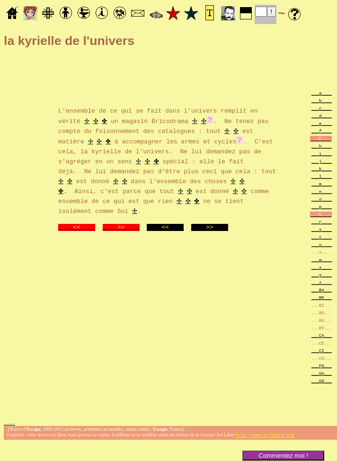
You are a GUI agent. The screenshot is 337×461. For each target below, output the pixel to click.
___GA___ (321, 373)
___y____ (321, 275)
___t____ (321, 237)
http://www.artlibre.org (264, 436)
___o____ (321, 199)
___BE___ (321, 297)
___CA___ (321, 335)
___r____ (321, 222)
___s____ (321, 229)
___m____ (321, 184)
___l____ (321, 176)
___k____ (321, 169)
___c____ (321, 108)
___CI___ (321, 350)
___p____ (321, 207)
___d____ (321, 116)
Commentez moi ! (283, 455)
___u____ (321, 244)
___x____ (321, 267)
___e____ (321, 123)
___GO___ (321, 381)
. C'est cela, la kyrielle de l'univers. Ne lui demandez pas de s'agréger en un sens (165, 150)
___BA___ (321, 290)
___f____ (321, 131)
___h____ (321, 146)
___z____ (321, 282)
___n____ (321, 191)
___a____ (321, 93)
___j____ (321, 161)
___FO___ (321, 366)
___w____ (321, 260)
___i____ (321, 154)
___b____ (321, 101)
